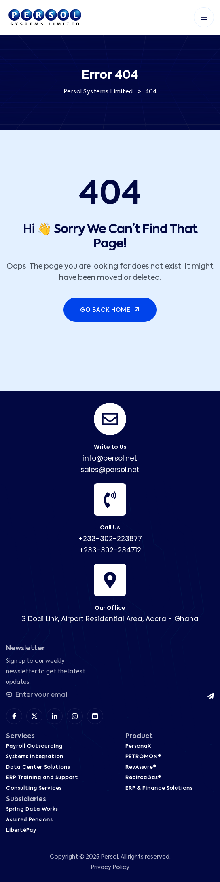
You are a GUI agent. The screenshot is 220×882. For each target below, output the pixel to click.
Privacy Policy (110, 867)
